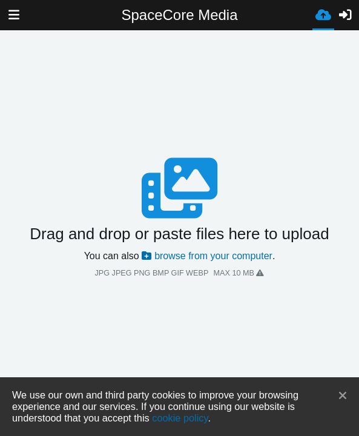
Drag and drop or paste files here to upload (179, 234)
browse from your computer (207, 256)
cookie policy (180, 417)
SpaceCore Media (179, 15)
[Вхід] (345, 15)
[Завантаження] (323, 14)
